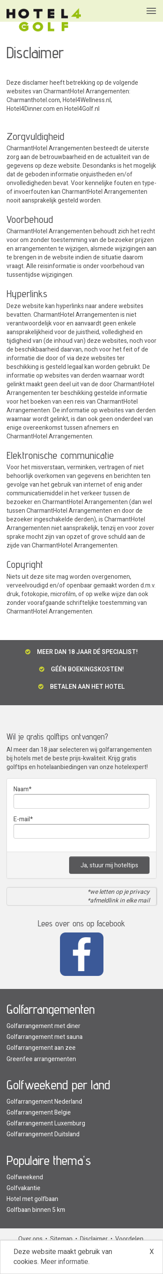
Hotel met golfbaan (32, 1199)
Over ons (30, 1239)
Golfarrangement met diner (43, 1026)
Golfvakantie (23, 1188)
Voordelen (129, 1239)
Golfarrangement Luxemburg (46, 1123)
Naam (21, 789)
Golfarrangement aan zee (41, 1047)
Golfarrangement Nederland (44, 1101)
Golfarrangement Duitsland (43, 1134)
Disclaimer (94, 1239)
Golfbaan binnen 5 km (36, 1209)
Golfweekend (25, 1177)
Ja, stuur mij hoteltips (109, 865)
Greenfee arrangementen (41, 1059)
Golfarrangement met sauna (45, 1037)
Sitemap (61, 1239)
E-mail (21, 819)
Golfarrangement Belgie (39, 1112)
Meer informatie (64, 1262)
